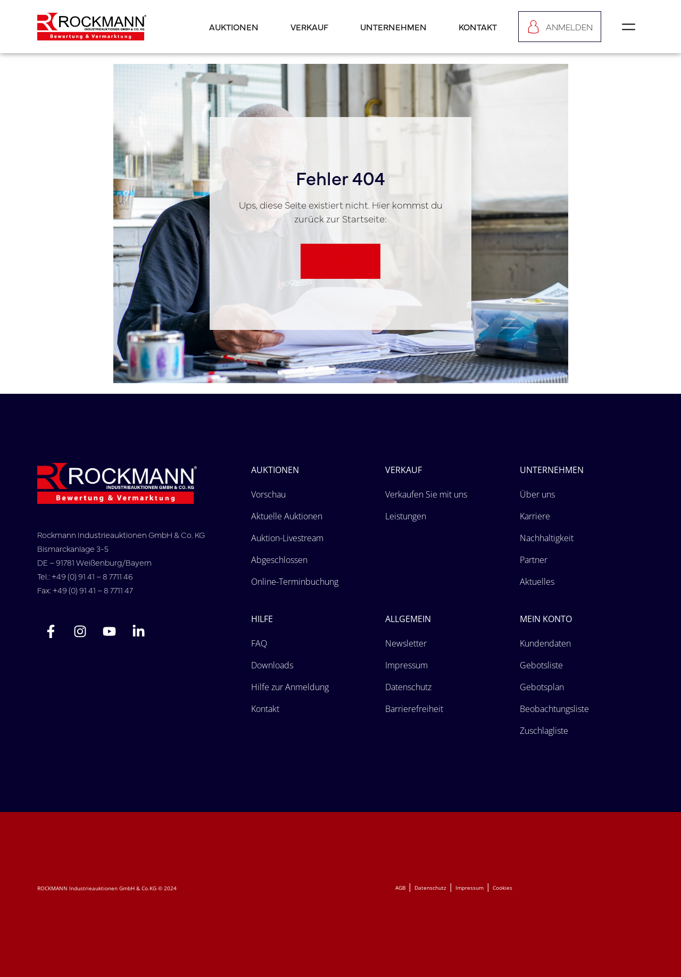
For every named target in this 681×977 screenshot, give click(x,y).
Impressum (469, 887)
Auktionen (234, 26)
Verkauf (309, 26)
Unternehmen (393, 26)
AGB (400, 887)
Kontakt (478, 26)
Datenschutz (430, 887)
